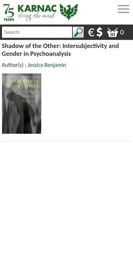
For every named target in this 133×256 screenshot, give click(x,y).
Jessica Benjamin (47, 65)
